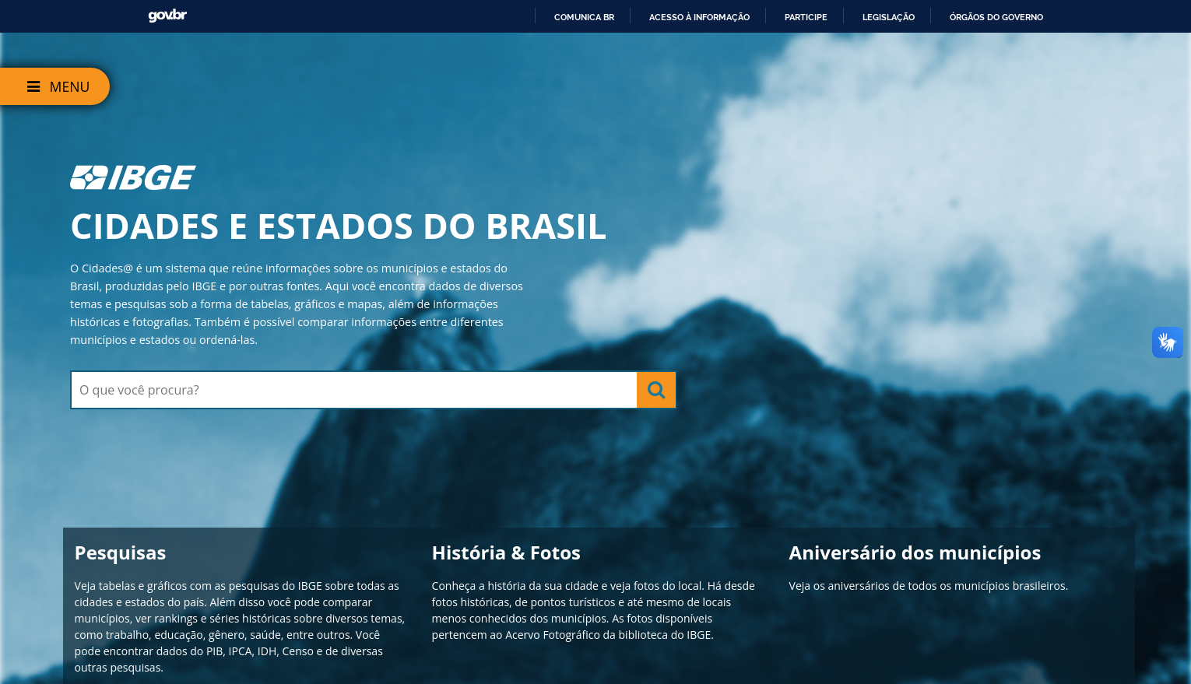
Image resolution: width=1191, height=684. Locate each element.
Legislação (889, 17)
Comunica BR (584, 17)
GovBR (167, 16)
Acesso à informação (699, 17)
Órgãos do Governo (996, 17)
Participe (806, 17)
